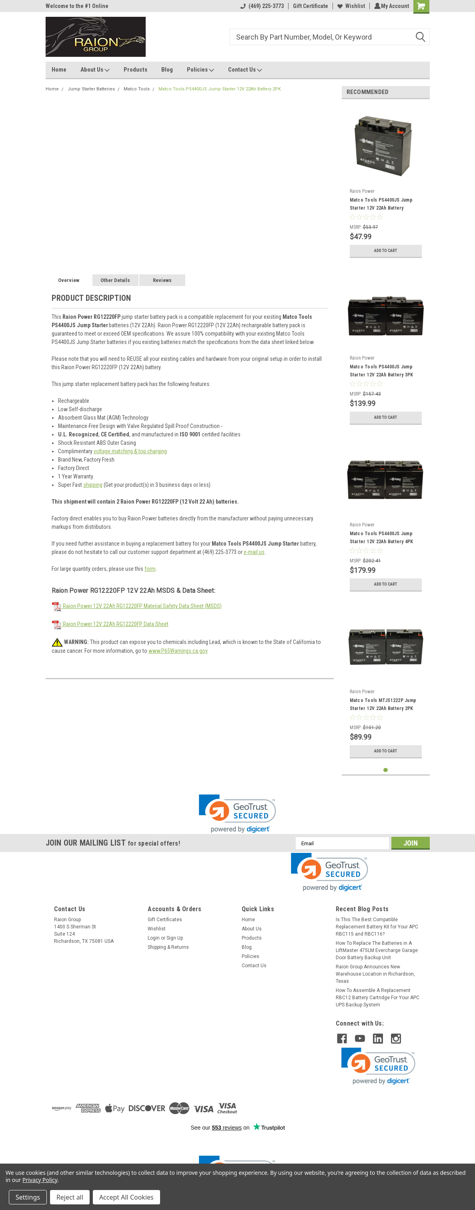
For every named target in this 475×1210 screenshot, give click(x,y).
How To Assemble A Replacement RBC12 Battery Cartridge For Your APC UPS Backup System (377, 998)
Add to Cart (385, 251)
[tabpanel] (386, 183)
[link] (237, 814)
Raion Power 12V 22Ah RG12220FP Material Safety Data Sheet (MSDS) (137, 606)
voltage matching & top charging (130, 451)
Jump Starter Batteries (91, 89)
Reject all (69, 1197)
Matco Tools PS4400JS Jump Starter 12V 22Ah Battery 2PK (219, 89)
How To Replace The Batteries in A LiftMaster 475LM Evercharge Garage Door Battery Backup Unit (377, 950)
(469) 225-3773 (261, 6)
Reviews (162, 280)
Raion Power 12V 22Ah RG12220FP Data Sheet (110, 624)
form (150, 569)
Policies (200, 70)
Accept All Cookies (126, 1197)
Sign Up (174, 938)
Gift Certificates (165, 919)
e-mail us (254, 552)
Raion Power (362, 191)
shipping (92, 485)
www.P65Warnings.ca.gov (177, 651)
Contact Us (245, 70)
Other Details (115, 280)
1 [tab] (385, 770)
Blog (167, 69)
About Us (95, 70)
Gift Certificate (309, 6)
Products (135, 69)
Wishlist (350, 6)
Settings (28, 1197)
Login (154, 938)
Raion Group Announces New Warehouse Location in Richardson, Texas (375, 974)
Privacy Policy (39, 1180)
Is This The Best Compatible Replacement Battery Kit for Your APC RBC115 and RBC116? (377, 927)
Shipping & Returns (168, 947)
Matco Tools (137, 89)
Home (59, 69)
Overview (68, 280)
